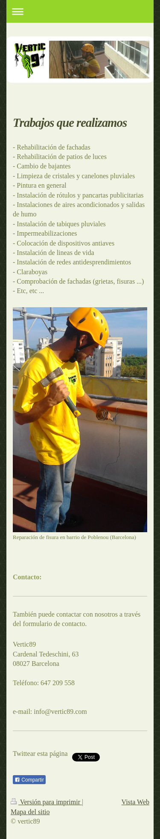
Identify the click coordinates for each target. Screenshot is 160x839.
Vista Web (135, 802)
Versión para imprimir (46, 802)
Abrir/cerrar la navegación (80, 11)
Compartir (29, 780)
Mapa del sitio (30, 811)
